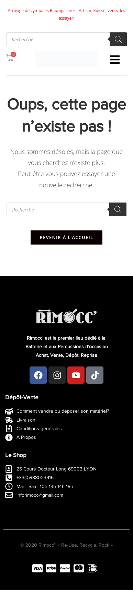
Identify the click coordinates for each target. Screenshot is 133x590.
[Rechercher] (118, 39)
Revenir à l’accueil (66, 237)
